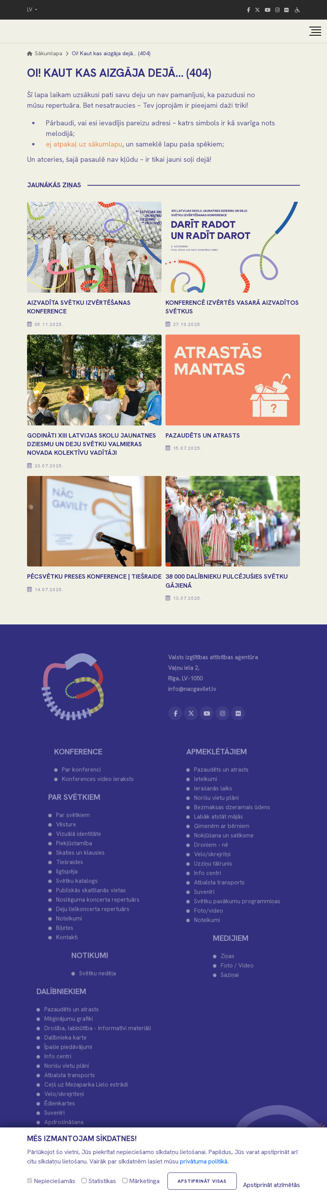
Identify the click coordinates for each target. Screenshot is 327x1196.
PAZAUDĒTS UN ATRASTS (202, 435)
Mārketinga (141, 1181)
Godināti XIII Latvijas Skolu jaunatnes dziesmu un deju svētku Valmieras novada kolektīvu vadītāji (91, 444)
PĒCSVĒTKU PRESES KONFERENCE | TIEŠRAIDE (94, 576)
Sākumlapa (44, 53)
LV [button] (30, 9)
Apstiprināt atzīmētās (271, 1185)
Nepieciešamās (51, 1181)
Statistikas (99, 1181)
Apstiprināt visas (202, 1181)
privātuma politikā (203, 1161)
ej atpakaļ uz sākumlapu (84, 143)
